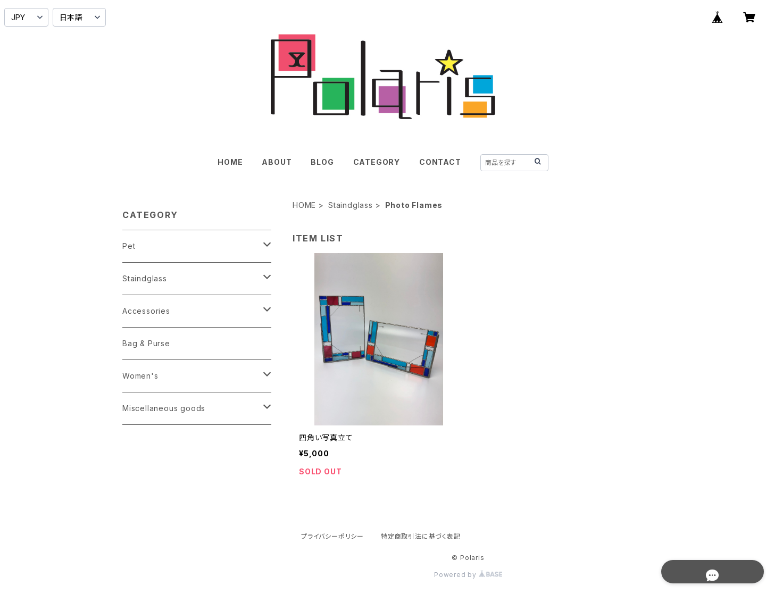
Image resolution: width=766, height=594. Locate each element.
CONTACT (440, 161)
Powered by (468, 575)
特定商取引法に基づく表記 (421, 536)
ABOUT (277, 161)
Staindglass (350, 205)
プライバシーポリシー (332, 536)
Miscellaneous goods (163, 408)
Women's (140, 375)
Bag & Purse (146, 343)
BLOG (322, 161)
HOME (230, 161)
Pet (128, 245)
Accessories (146, 310)
